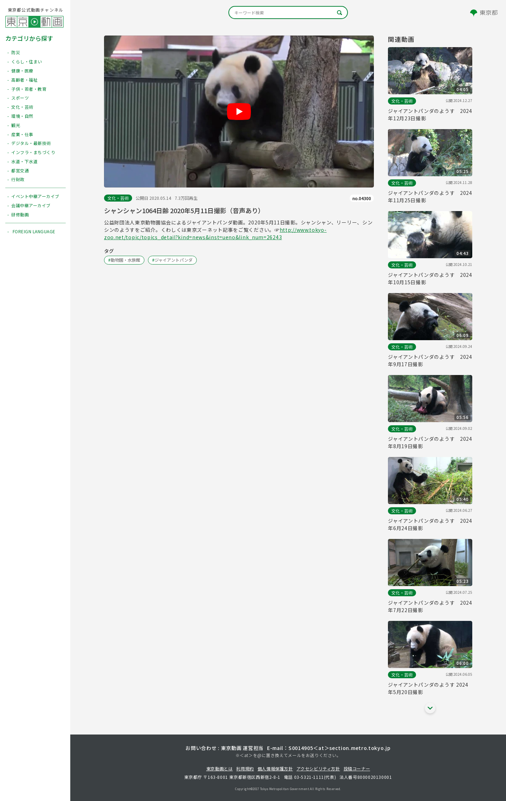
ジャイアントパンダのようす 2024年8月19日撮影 (430, 442)
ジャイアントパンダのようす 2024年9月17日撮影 (430, 360)
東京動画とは (219, 768)
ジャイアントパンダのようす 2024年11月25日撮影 (430, 196)
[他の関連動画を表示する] (430, 708)
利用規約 (245, 768)
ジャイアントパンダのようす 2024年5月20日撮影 (428, 688)
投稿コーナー (357, 768)
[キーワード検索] (288, 12)
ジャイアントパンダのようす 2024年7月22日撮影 (430, 606)
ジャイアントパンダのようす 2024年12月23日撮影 (430, 114)
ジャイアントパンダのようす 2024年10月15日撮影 (430, 278)
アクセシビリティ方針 (318, 768)
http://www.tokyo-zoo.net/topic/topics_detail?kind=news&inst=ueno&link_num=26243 (215, 233)
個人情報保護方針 (275, 768)
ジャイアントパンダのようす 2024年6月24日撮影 (430, 524)
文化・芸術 (118, 198)
